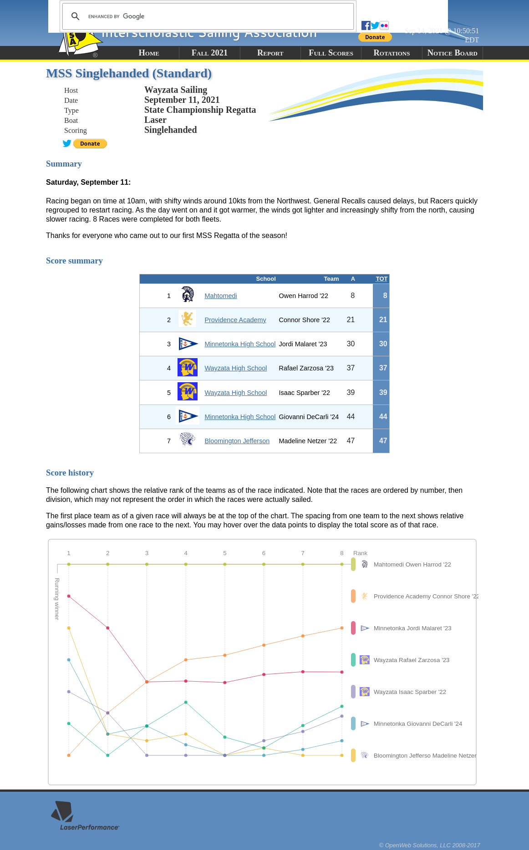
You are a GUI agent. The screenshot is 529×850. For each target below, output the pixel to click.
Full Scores (331, 52)
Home (148, 52)
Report (270, 52)
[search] (206, 16)
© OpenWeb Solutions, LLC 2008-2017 (429, 845)
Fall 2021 (210, 52)
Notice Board (452, 52)
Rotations (391, 52)
